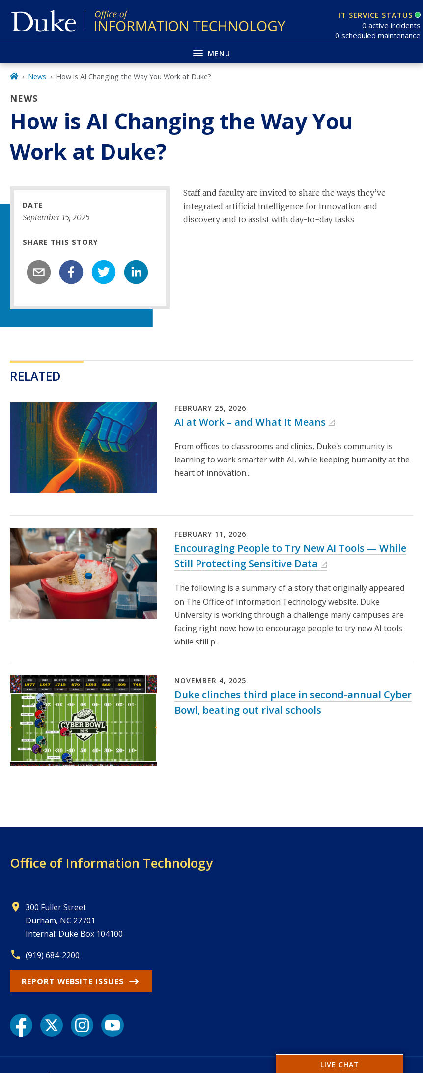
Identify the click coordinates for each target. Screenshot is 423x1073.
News (37, 76)
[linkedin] (136, 272)
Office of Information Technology (111, 863)
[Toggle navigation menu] (211, 52)
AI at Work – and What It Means (250, 422)
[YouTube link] (112, 1025)
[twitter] (103, 272)
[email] (39, 272)
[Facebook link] (21, 1025)
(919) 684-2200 (53, 955)
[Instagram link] (82, 1025)
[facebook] (71, 272)
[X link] (51, 1025)
